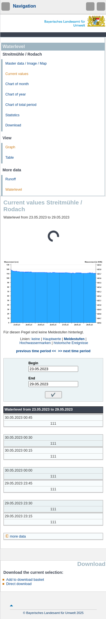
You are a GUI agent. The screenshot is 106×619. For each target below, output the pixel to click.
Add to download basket (25, 580)
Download (13, 125)
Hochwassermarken (35, 343)
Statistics (12, 115)
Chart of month (17, 84)
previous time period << (36, 351)
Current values (16, 74)
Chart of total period (21, 105)
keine (35, 339)
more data (18, 536)
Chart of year (15, 94)
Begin (33, 363)
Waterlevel (13, 190)
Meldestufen (74, 339)
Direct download (18, 584)
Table (9, 158)
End (31, 378)
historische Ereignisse (71, 343)
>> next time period (74, 351)
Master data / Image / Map (26, 63)
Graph (10, 147)
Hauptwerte (52, 339)
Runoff (10, 179)
